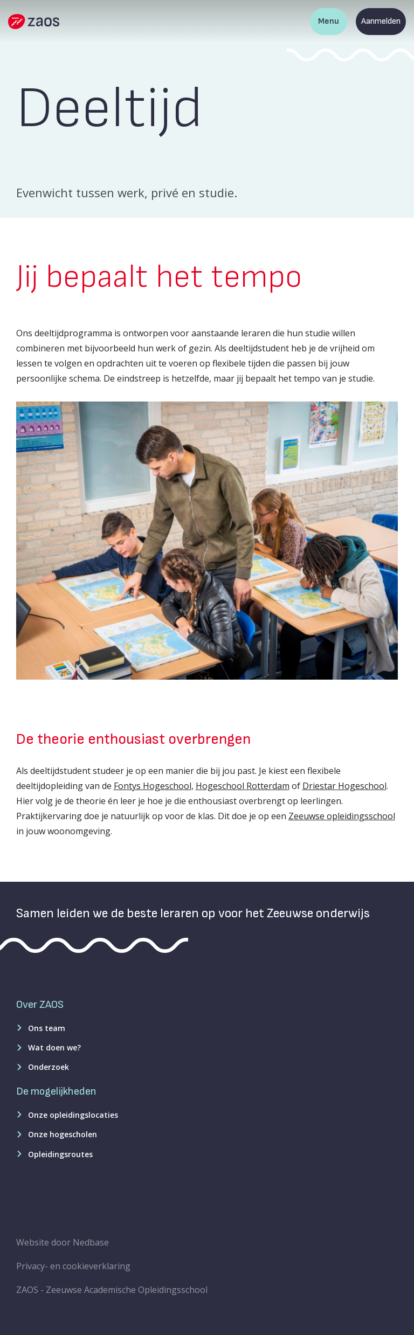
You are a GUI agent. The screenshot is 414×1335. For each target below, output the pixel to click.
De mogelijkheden (56, 1091)
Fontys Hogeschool (152, 786)
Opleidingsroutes (60, 1154)
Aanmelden (381, 21)
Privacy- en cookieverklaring (73, 1266)
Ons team (46, 1028)
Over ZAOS (40, 1004)
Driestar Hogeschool (344, 786)
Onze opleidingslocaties (73, 1115)
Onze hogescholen (62, 1134)
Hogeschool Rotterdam (242, 786)
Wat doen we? (54, 1047)
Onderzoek (48, 1067)
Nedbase (91, 1242)
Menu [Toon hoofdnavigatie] (328, 21)
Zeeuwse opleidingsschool (341, 816)
